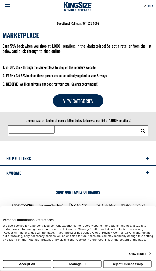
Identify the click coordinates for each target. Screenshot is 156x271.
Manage (77, 264)
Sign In (148, 6)
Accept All (27, 264)
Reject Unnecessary (127, 264)
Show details (137, 253)
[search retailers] (143, 131)
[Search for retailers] (32, 130)
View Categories (78, 101)
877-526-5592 (90, 23)
